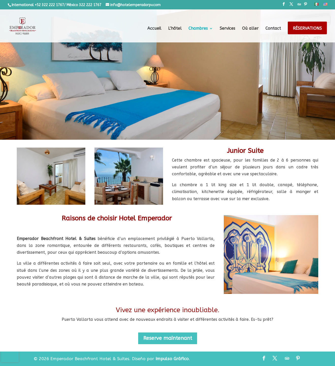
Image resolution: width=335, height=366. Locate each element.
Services (227, 29)
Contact (273, 29)
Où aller (250, 29)
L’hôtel (175, 29)
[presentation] (10, 354)
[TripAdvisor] (299, 6)
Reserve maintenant (167, 338)
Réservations (307, 29)
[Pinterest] (305, 5)
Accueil (154, 29)
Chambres (198, 29)
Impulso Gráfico (172, 358)
